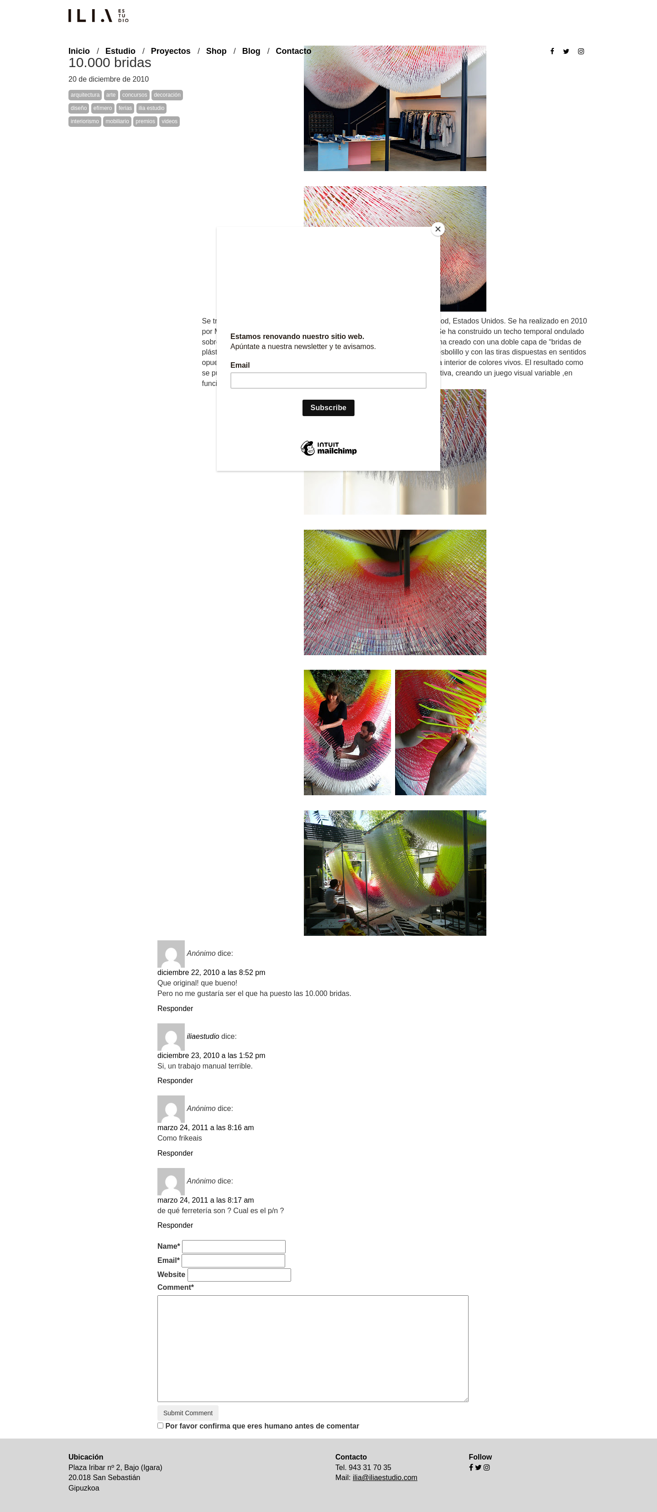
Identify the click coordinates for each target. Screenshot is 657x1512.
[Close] (438, 229)
